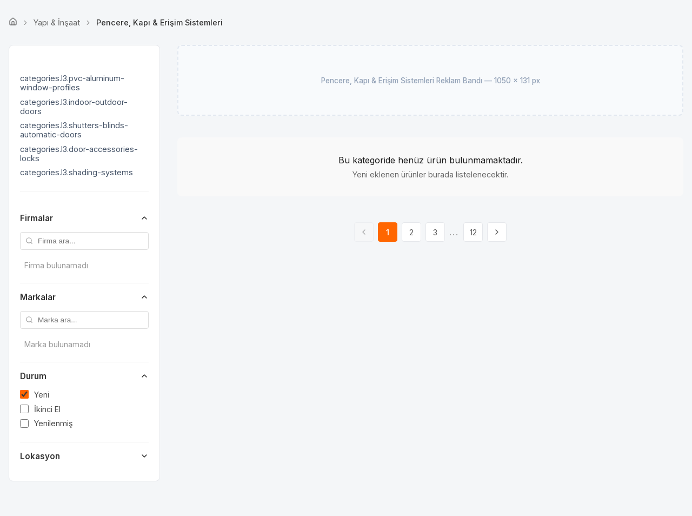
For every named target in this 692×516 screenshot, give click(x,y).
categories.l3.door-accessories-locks (79, 153)
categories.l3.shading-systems (76, 172)
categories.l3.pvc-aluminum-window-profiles (72, 83)
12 (473, 232)
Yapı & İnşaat (57, 22)
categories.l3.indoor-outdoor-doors (74, 106)
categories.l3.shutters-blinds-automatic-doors (74, 130)
